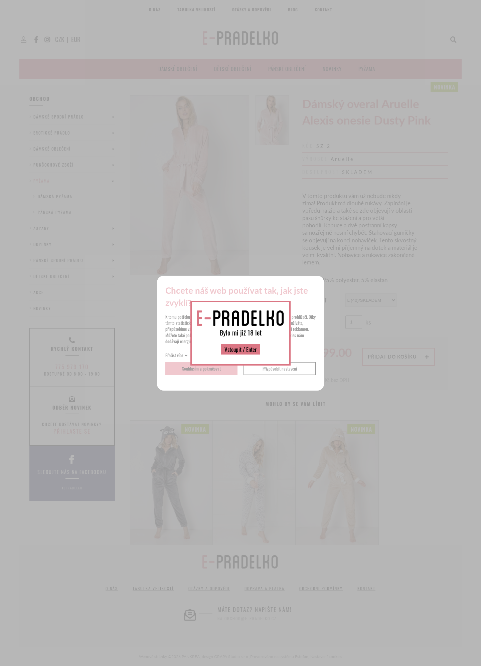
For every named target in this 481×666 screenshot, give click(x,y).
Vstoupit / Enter (240, 349)
